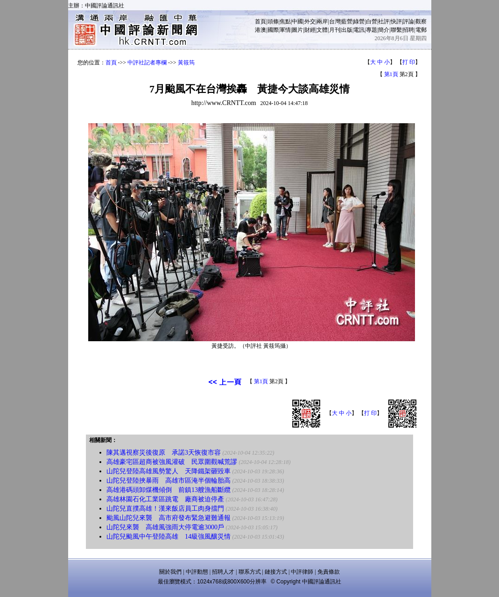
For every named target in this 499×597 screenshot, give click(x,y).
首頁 (260, 21)
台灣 (334, 21)
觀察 (421, 21)
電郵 (421, 30)
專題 (371, 30)
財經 (310, 30)
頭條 (273, 21)
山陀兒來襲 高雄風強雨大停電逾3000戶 (165, 527)
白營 (371, 21)
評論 (408, 21)
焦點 (285, 21)
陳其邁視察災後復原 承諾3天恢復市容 (163, 452)
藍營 (346, 21)
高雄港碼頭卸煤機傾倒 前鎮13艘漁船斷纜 (168, 489)
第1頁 (391, 74)
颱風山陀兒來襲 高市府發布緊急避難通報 (168, 517)
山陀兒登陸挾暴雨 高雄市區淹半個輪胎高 (168, 480)
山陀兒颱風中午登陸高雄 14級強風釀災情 (168, 536)
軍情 (285, 30)
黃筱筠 (186, 62)
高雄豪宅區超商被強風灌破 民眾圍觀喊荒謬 (171, 461)
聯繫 (396, 30)
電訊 (359, 30)
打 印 (408, 62)
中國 (297, 21)
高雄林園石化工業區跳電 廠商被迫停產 (165, 499)
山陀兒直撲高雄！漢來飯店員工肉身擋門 (165, 508)
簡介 (383, 30)
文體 (322, 30)
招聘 (408, 30)
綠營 (359, 21)
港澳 (260, 30)
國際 (273, 30)
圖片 (297, 30)
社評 (383, 21)
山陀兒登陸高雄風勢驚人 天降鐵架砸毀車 (168, 471)
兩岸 (322, 21)
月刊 (334, 30)
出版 (346, 30)
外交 (310, 21)
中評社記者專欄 (147, 62)
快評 (396, 21)
